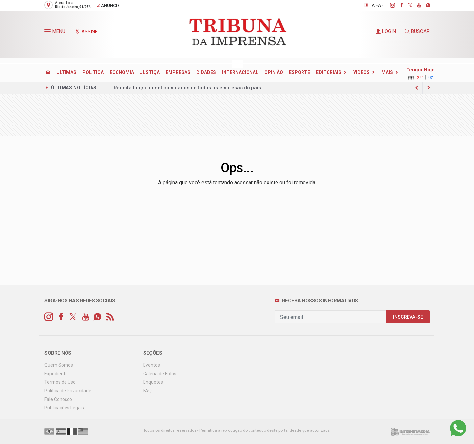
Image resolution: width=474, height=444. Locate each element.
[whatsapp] (424, 5)
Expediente (56, 373)
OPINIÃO (273, 72)
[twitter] (407, 5)
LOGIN (386, 31)
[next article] (417, 88)
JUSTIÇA (150, 72)
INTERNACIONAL (240, 72)
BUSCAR (417, 31)
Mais (387, 72)
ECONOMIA (122, 72)
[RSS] (109, 317)
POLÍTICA (93, 72)
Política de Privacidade (67, 390)
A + (375, 5)
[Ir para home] (48, 72)
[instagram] (389, 5)
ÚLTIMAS (66, 72)
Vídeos (361, 72)
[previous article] (428, 88)
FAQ (147, 390)
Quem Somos (58, 365)
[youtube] (415, 5)
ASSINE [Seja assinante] (86, 32)
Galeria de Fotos (159, 373)
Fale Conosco (58, 399)
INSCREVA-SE (408, 317)
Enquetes (153, 382)
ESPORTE (299, 72)
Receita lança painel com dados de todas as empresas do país (187, 88)
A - (380, 5)
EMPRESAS (178, 72)
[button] (48, 32)
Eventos (151, 365)
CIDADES (206, 72)
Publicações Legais (64, 407)
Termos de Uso (60, 382)
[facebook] (398, 5)
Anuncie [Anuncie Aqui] (107, 5)
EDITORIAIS (328, 72)
